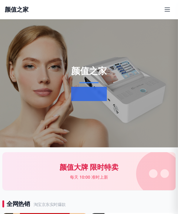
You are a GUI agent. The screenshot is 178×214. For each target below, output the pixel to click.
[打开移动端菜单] (167, 9)
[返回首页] (17, 9)
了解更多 (87, 94)
